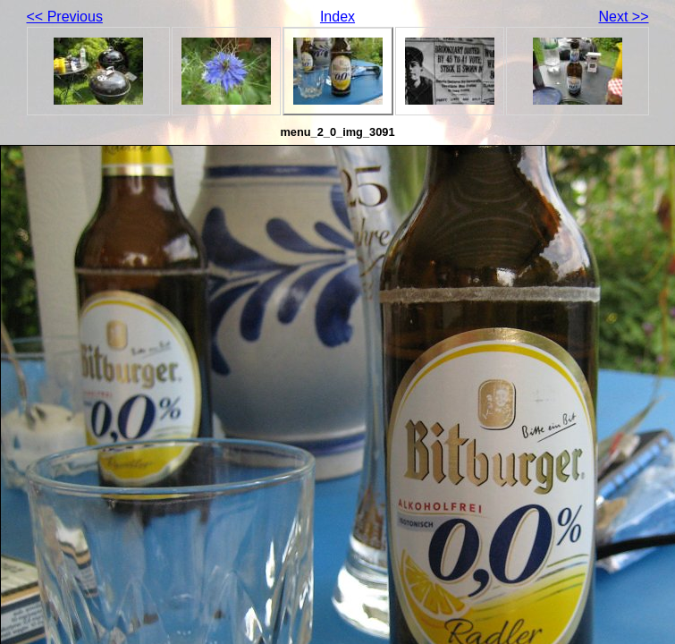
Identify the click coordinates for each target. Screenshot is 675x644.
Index (337, 16)
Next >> (623, 16)
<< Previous (65, 16)
